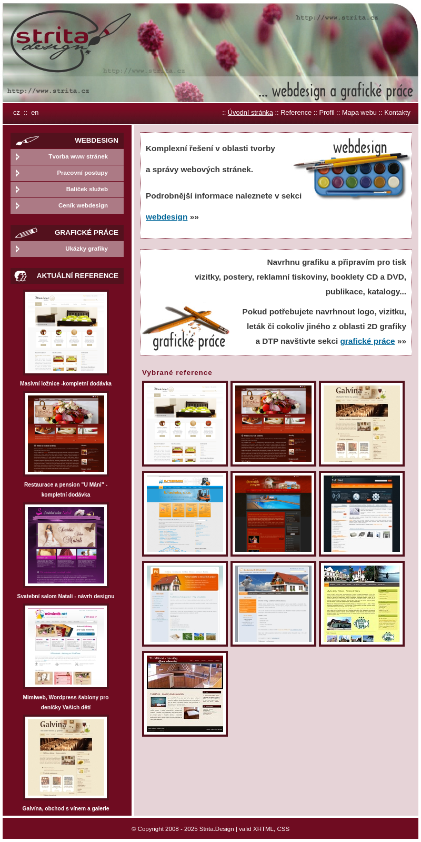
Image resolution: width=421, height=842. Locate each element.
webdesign (166, 216)
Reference (296, 112)
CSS (283, 829)
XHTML (263, 829)
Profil (326, 112)
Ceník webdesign (83, 205)
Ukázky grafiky (86, 248)
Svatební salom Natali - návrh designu (66, 596)
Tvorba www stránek (78, 156)
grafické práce (367, 340)
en (34, 112)
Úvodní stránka (250, 112)
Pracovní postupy (82, 173)
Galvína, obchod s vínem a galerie (66, 808)
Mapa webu (359, 112)
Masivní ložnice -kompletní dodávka (66, 384)
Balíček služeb (87, 189)
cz (16, 112)
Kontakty (397, 112)
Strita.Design (216, 829)
